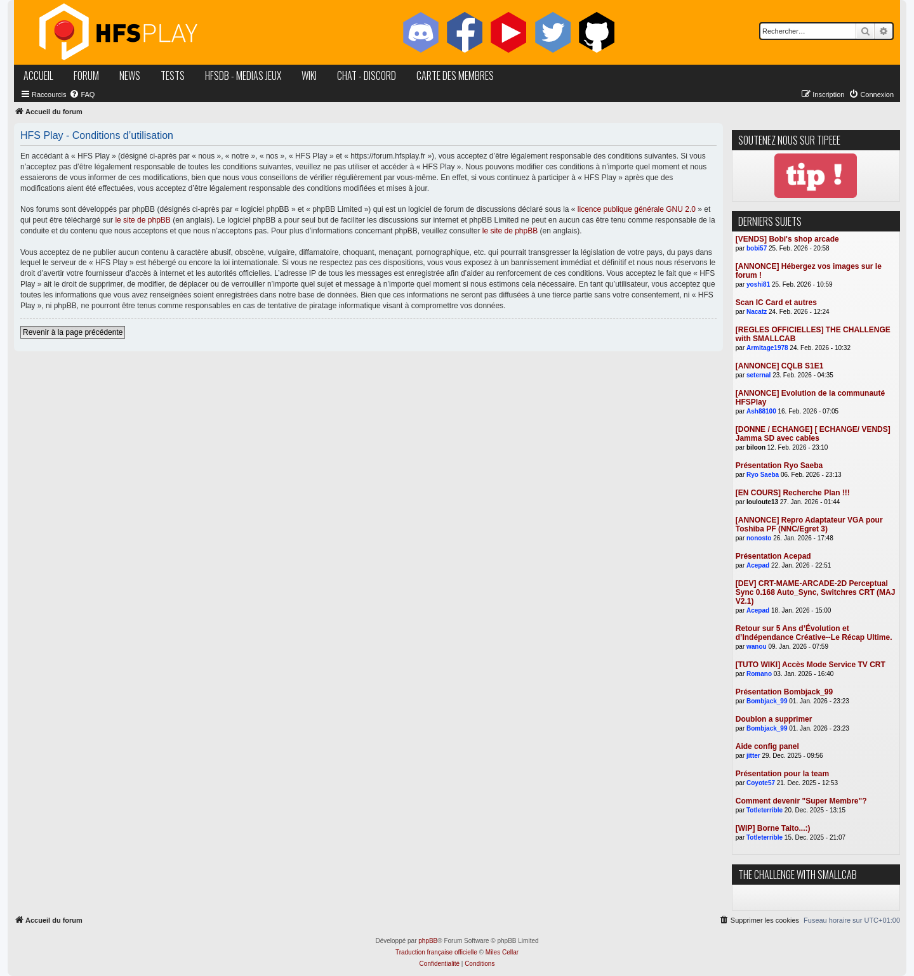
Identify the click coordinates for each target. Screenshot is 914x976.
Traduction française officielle (436, 952)
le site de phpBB (142, 220)
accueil (38, 75)
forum (86, 75)
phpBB (427, 940)
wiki (309, 75)
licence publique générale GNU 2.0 (637, 209)
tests (173, 75)
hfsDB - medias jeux (243, 75)
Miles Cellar (502, 952)
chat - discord (366, 75)
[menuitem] (82, 94)
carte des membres (455, 75)
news (129, 75)
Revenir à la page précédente (73, 332)
